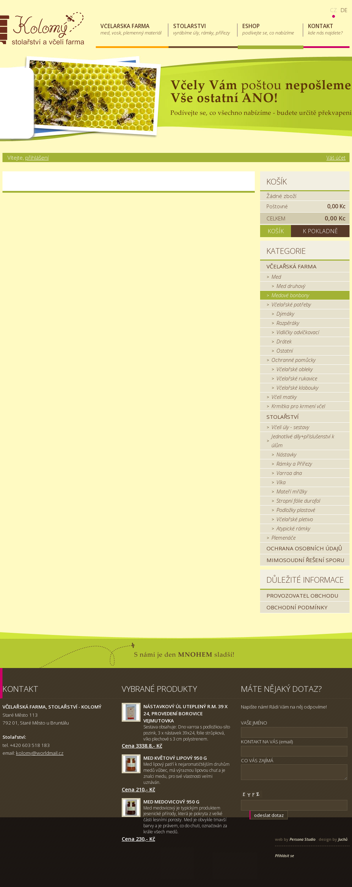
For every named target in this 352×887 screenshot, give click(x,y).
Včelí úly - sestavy (290, 427)
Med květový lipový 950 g (175, 758)
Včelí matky (284, 396)
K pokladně (320, 231)
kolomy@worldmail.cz (40, 753)
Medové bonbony (290, 295)
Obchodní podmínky (297, 607)
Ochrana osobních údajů (304, 548)
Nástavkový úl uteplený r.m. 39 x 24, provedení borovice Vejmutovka (185, 713)
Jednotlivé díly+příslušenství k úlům (302, 441)
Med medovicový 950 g (171, 801)
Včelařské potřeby (291, 304)
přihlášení (37, 157)
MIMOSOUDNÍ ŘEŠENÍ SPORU (305, 559)
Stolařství (282, 416)
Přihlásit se (284, 855)
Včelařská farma (291, 266)
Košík (276, 181)
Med (276, 276)
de (344, 10)
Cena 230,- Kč (138, 838)
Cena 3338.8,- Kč (142, 745)
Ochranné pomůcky (293, 359)
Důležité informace (305, 580)
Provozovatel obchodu (302, 595)
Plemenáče (283, 537)
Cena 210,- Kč (138, 789)
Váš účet (336, 157)
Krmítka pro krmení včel (298, 406)
